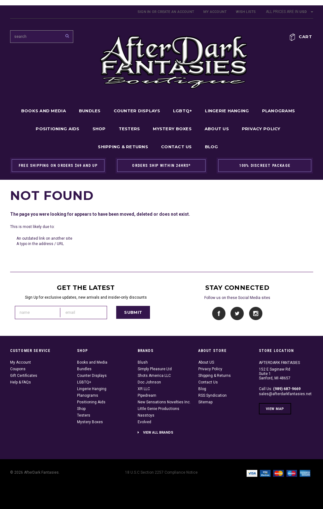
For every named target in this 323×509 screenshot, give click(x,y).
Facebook (219, 313)
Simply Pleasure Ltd (155, 369)
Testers (129, 128)
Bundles (90, 110)
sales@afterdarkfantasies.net (285, 394)
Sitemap (205, 402)
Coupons (18, 369)
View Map (275, 409)
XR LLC (144, 389)
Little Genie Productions (158, 409)
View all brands (158, 432)
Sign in (144, 12)
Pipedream (147, 395)
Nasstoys (146, 415)
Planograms (278, 110)
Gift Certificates (23, 375)
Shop (99, 128)
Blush (143, 362)
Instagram (255, 313)
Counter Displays (137, 110)
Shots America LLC (154, 375)
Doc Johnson (149, 382)
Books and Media (43, 110)
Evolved (144, 422)
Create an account (176, 12)
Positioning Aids (57, 128)
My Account (215, 12)
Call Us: (280, 389)
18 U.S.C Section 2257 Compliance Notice (161, 472)
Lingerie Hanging (227, 110)
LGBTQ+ (182, 110)
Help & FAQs (20, 382)
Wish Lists (246, 12)
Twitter (237, 313)
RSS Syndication (212, 395)
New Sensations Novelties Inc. (164, 402)
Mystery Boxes (172, 128)
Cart (305, 36)
